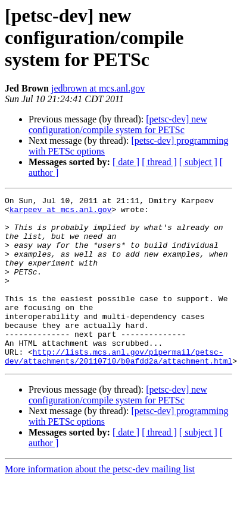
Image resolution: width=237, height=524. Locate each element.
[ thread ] (159, 162)
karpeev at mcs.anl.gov (61, 212)
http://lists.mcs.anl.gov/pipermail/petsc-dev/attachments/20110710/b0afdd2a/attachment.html (118, 389)
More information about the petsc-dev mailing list (100, 503)
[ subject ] (198, 162)
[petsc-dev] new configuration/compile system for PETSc (118, 124)
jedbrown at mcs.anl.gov (98, 88)
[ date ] (126, 162)
